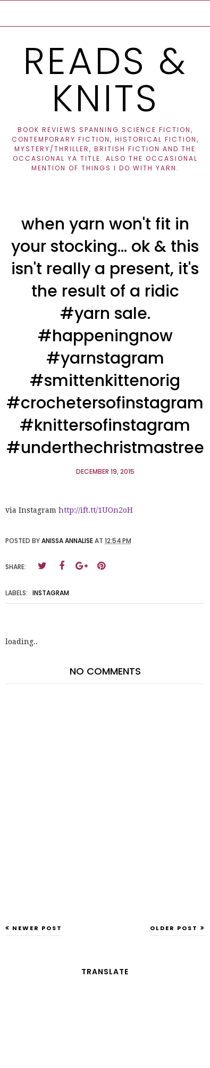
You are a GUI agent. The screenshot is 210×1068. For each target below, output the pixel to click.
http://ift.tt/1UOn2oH (95, 510)
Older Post (174, 928)
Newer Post (37, 928)
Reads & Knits (105, 80)
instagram (50, 592)
